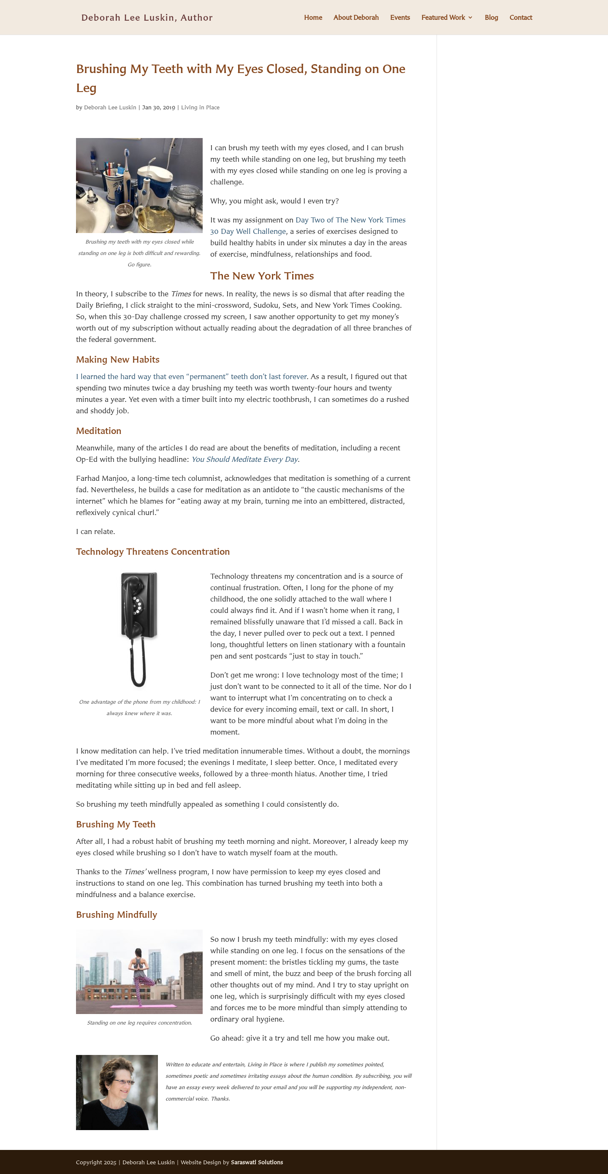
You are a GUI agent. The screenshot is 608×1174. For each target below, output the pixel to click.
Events (400, 18)
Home (313, 18)
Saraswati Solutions (257, 1162)
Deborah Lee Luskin (110, 107)
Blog (491, 18)
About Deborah (356, 18)
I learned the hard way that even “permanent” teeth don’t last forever (191, 376)
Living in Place (200, 107)
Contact (521, 18)
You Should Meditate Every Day (244, 459)
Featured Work (443, 18)
